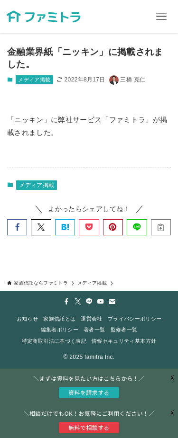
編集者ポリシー (59, 329)
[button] (17, 227)
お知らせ (27, 319)
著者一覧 (94, 329)
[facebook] (66, 301)
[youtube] (100, 301)
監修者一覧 (124, 329)
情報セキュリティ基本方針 (124, 341)
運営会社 (91, 319)
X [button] (172, 412)
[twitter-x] (78, 301)
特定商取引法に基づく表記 (54, 341)
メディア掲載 (34, 79)
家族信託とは (59, 319)
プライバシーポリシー (134, 319)
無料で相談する (88, 427)
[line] (89, 301)
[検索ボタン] (128, 16)
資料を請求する (88, 392)
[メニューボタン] (161, 16)
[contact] (112, 301)
